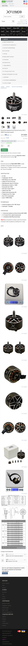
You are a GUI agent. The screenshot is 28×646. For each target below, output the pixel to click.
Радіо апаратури (6, 65)
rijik (6, 554)
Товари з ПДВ (16, 28)
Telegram (4, 616)
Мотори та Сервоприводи (8, 48)
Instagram (4, 619)
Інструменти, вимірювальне (9, 80)
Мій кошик (4, 3)
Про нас (23, 31)
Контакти (3, 34)
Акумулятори (6, 62)
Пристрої (5, 68)
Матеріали (5, 77)
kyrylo (7, 559)
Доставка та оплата (15, 31)
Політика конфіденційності (7, 612)
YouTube (3, 621)
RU (11, 5)
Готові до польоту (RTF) (8, 71)
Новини (3, 596)
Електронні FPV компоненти (9, 45)
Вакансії (3, 598)
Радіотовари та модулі (8, 57)
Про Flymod (4, 592)
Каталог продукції (5, 583)
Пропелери (5, 60)
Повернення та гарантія (6, 605)
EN (13, 5)
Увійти (3, 1)
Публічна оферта (5, 607)
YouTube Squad (5, 623)
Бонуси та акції (5, 610)
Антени (4, 54)
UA (10, 5)
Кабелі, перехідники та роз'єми (9, 74)
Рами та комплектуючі (8, 42)
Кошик (8, 21)
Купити (4, 150)
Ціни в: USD (11, 3)
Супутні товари (6, 83)
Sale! (22, 28)
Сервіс (2, 31)
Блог (7, 31)
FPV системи (5, 51)
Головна (3, 28)
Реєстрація (5, 573)
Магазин (9, 28)
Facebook (4, 625)
